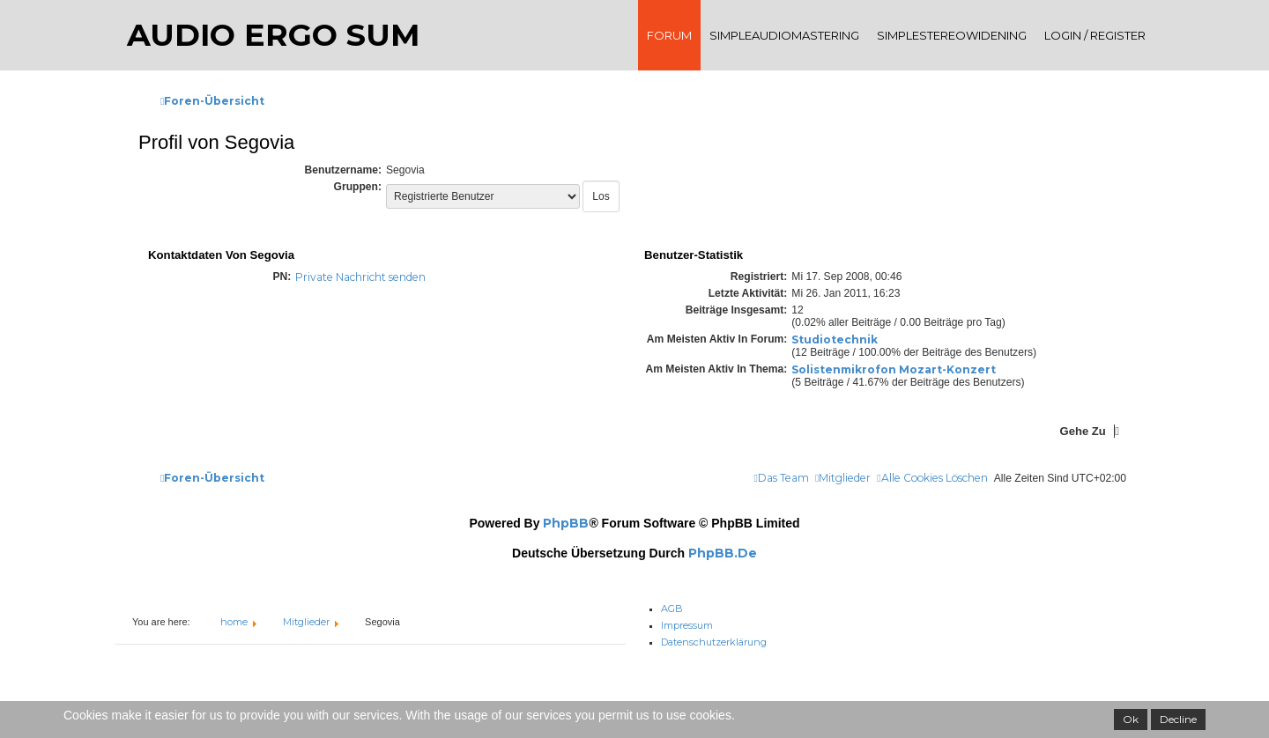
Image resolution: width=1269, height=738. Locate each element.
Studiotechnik (834, 339)
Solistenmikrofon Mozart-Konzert (893, 369)
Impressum (687, 621)
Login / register (1095, 35)
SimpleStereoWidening (952, 35)
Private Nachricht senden (360, 277)
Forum (669, 35)
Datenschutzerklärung (714, 637)
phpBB (566, 523)
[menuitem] (932, 479)
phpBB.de (722, 553)
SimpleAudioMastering (784, 35)
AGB (672, 605)
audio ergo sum (273, 35)
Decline (1178, 719)
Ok (1131, 719)
